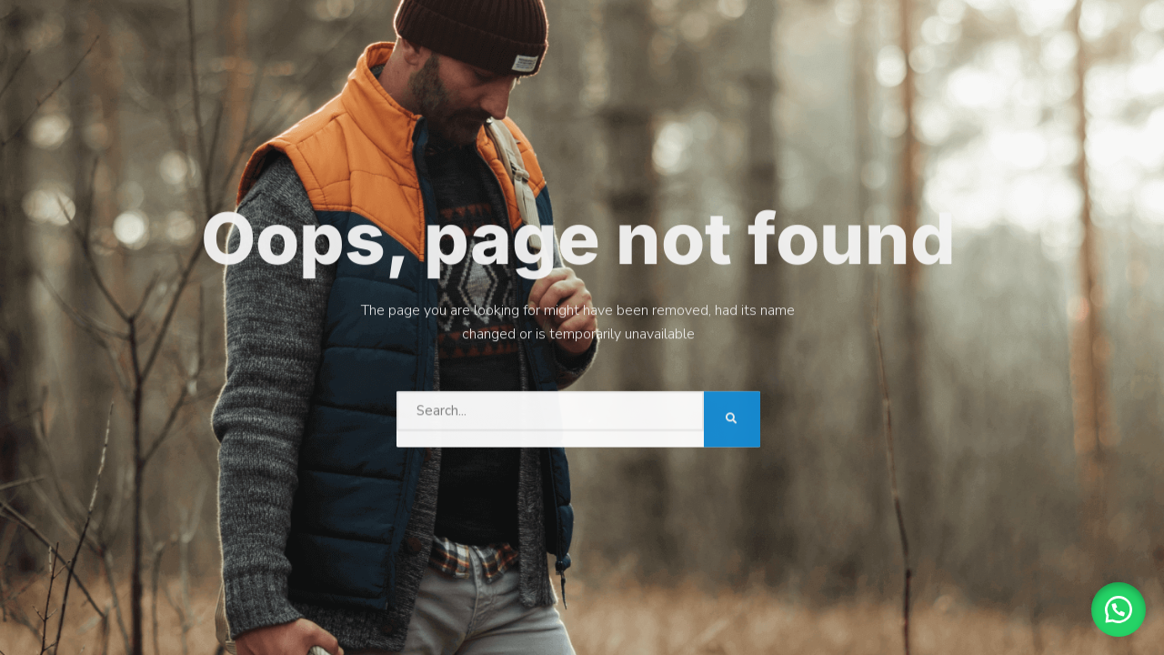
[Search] (732, 417)
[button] (1118, 609)
